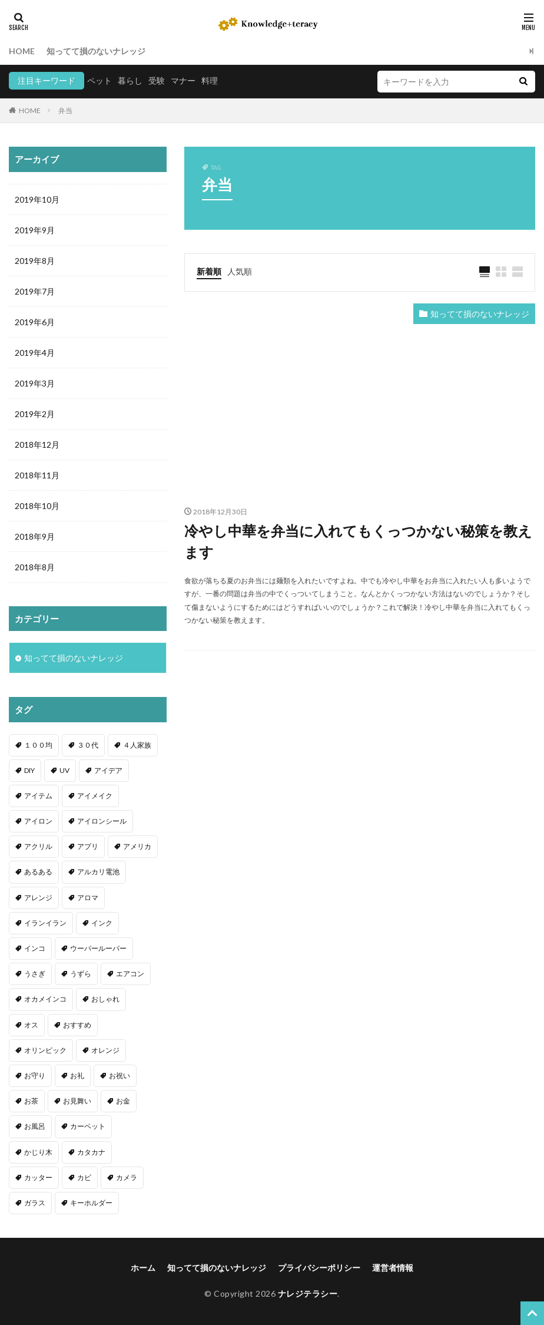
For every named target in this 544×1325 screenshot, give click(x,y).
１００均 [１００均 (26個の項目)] (38, 745)
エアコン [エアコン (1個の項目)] (130, 973)
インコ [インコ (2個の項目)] (34, 948)
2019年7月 (35, 291)
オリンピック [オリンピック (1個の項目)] (45, 1050)
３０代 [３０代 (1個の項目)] (87, 745)
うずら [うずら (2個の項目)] (80, 973)
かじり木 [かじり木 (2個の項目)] (38, 1152)
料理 (209, 80)
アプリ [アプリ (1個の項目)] (87, 846)
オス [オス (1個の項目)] (31, 1024)
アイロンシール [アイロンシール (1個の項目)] (102, 821)
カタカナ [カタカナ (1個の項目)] (91, 1152)
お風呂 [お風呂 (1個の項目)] (34, 1126)
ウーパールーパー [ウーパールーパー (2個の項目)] (98, 948)
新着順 (209, 271)
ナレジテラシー (308, 1293)
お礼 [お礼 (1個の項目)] (77, 1075)
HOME (22, 51)
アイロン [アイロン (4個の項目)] (38, 821)
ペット (99, 80)
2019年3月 (35, 383)
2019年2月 (35, 414)
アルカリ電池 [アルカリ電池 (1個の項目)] (98, 871)
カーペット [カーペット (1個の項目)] (87, 1126)
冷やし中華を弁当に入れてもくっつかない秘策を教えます (358, 541)
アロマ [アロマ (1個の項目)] (87, 897)
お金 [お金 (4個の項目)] (123, 1100)
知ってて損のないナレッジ (96, 51)
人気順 (239, 271)
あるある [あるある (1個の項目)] (38, 871)
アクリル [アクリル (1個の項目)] (38, 846)
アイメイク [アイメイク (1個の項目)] (94, 795)
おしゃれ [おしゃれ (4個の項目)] (105, 998)
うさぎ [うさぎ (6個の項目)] (34, 973)
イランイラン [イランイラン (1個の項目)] (45, 922)
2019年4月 (35, 353)
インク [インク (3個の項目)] (101, 922)
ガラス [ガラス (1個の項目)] (34, 1202)
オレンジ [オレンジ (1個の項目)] (105, 1050)
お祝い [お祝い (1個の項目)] (119, 1075)
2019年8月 (35, 261)
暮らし (130, 80)
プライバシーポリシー (319, 1268)
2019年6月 (35, 322)
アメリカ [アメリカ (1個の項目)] (137, 846)
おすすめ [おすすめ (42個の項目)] (77, 1024)
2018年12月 (37, 445)
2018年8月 (35, 567)
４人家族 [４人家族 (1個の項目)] (137, 745)
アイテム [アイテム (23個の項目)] (38, 795)
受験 (156, 80)
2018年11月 (37, 475)
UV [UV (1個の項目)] (64, 770)
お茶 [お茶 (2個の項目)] (31, 1100)
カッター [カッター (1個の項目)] (38, 1177)
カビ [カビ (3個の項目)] (84, 1177)
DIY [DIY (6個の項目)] (29, 770)
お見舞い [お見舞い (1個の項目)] (77, 1100)
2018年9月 (35, 536)
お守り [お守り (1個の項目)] (34, 1075)
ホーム (143, 1268)
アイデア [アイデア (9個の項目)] (108, 770)
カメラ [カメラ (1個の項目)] (126, 1177)
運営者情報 (392, 1268)
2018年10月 (37, 506)
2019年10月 (37, 199)
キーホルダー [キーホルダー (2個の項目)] (91, 1202)
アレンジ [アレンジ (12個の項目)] (38, 897)
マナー (183, 80)
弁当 (65, 110)
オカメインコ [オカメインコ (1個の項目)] (45, 998)
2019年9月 (35, 230)
